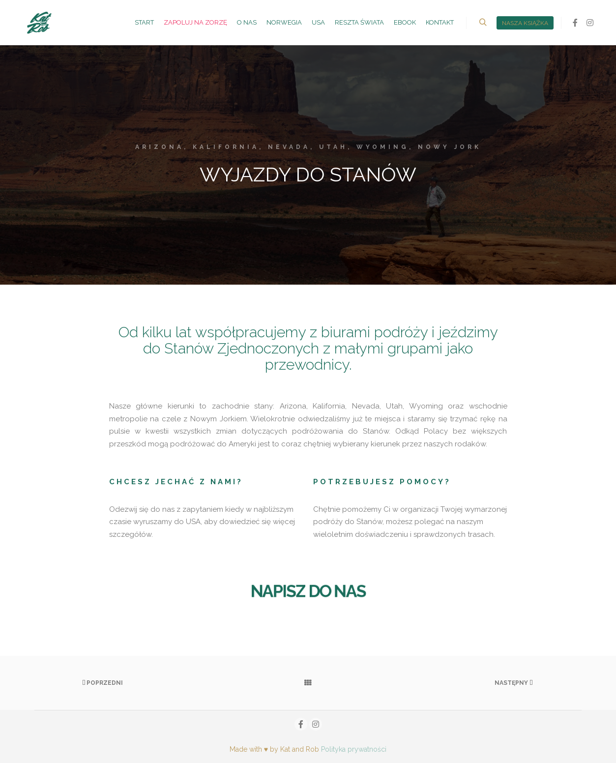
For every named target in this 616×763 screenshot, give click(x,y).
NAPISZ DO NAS (308, 591)
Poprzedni (102, 682)
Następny (513, 682)
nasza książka (525, 23)
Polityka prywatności (353, 749)
